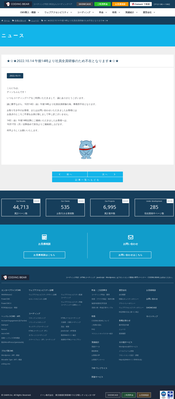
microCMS (5, 333)
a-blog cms (5, 364)
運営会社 (147, 12)
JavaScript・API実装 (68, 331)
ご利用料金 (128, 395)
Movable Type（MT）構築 (11, 359)
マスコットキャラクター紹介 (102, 333)
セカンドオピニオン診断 (38, 299)
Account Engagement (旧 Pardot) (14, 321)
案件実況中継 (124, 325)
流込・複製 (65, 326)
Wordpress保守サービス (128, 346)
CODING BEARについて (100, 321)
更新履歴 (122, 333)
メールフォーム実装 (126, 351)
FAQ (93, 329)
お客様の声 (96, 355)
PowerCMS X (6, 303)
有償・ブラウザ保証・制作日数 (103, 299)
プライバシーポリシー (127, 303)
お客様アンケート (98, 359)
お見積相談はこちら (44, 254)
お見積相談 (151, 290)
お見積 (120, 4)
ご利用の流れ (96, 325)
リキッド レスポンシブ (37, 318)
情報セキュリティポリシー (129, 299)
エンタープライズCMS (11, 290)
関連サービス (97, 377)
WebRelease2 (6, 294)
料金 (102, 4)
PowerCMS (5, 299)
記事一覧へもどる (87, 179)
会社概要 (122, 294)
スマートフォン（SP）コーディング (42, 339)
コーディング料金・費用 (101, 294)
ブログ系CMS (7, 350)
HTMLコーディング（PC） (38, 331)
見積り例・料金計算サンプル (102, 307)
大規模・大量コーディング (71, 322)
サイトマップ (152, 316)
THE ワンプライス (99, 368)
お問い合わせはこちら (131, 254)
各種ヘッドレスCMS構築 (10, 338)
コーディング (83, 12)
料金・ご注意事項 (99, 290)
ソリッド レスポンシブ (37, 322)
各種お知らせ (124, 320)
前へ (70, 174)
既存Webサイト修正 (68, 335)
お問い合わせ (152, 299)
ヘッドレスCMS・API (10, 316)
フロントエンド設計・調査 (129, 355)
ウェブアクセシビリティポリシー (131, 307)
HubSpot (4, 325)
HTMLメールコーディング (70, 318)
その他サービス (125, 342)
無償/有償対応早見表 (99, 303)
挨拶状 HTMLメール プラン (71, 339)
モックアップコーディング (38, 326)
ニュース (122, 329)
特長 (114, 12)
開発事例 (95, 351)
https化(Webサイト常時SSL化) (130, 359)
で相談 (141, 4)
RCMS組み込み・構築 (9, 307)
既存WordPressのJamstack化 (12, 342)
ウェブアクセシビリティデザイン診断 (43, 294)
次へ (105, 174)
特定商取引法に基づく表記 (129, 312)
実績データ (96, 346)
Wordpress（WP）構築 (10, 355)
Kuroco (4, 329)
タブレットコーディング (38, 335)
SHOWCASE (85, 4)
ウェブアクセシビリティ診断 (41, 290)
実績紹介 (129, 12)
